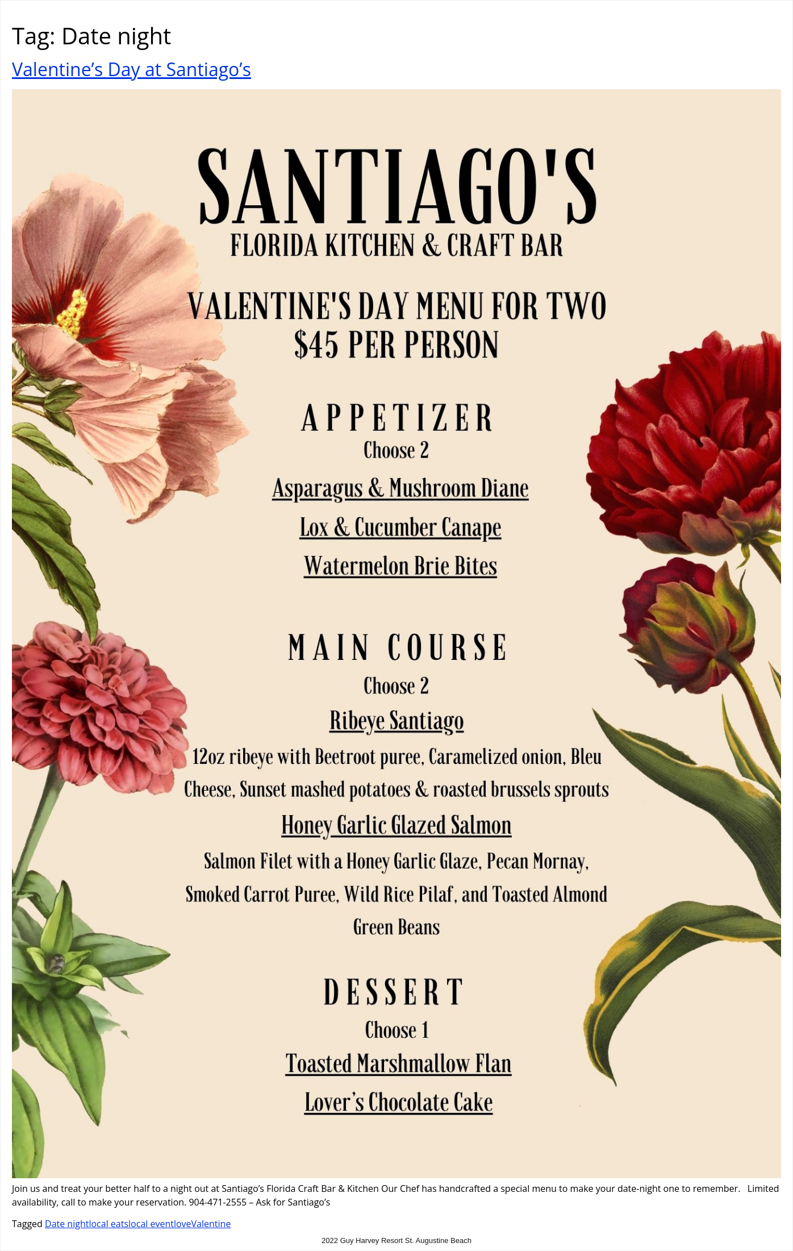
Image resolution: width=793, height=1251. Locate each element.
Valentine (211, 1223)
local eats (108, 1223)
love (182, 1223)
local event (151, 1223)
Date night (67, 1223)
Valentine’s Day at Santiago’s (131, 69)
